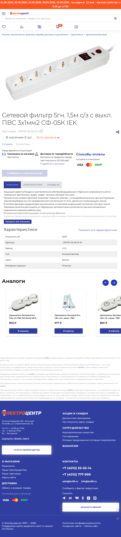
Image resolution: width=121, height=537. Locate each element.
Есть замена (48, 137)
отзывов (7, 144)
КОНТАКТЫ (70, 461)
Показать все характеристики (97, 230)
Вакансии (70, 445)
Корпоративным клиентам (78, 432)
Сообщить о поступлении (24, 173)
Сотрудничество (75, 427)
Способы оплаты (90, 154)
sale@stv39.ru (70, 481)
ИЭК (64, 248)
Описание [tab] (12, 185)
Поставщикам (70, 436)
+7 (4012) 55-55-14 (76, 468)
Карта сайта (9, 477)
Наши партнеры (11, 473)
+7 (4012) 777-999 (76, 474)
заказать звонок (91, 507)
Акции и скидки (75, 413)
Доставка (9, 483)
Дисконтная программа (76, 418)
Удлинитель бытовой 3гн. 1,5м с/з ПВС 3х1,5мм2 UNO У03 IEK (22, 318)
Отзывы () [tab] (53, 185)
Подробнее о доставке (52, 163)
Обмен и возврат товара (16, 488)
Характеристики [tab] (32, 185)
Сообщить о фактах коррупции (80, 488)
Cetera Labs (91, 526)
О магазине (11, 461)
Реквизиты (8, 466)
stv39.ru (47, 358)
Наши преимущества (14, 469)
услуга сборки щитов (27, 450)
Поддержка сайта (12, 526)
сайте (2, 386)
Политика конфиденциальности (81, 523)
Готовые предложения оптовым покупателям (89, 440)
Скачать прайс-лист (15, 439)
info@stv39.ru (89, 481)
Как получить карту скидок (78, 422)
